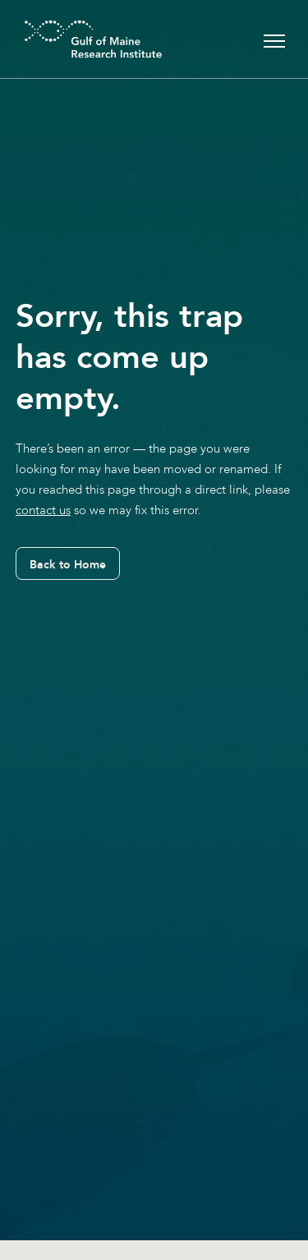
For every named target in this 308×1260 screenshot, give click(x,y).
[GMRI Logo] (73, 39)
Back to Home (68, 564)
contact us (43, 510)
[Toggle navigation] (274, 39)
